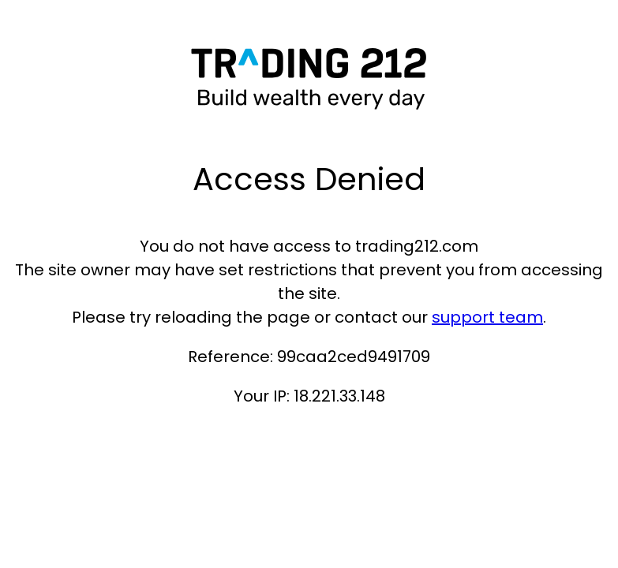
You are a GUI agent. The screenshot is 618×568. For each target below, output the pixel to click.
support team (487, 317)
